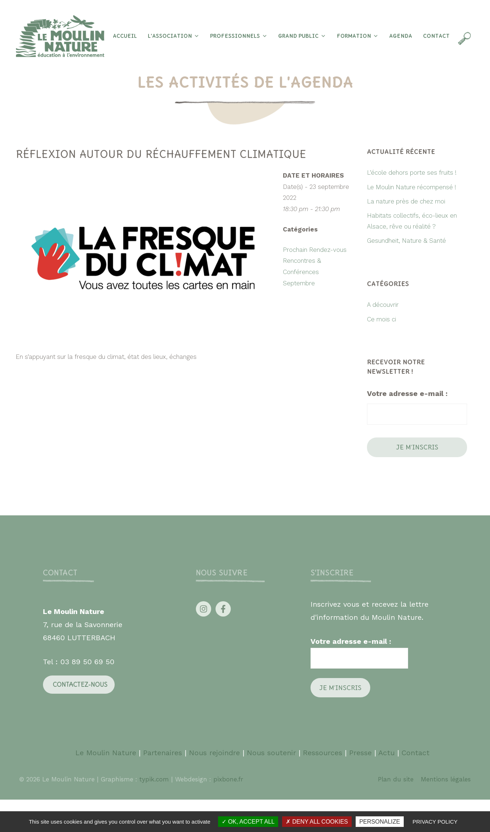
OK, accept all (248, 822)
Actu (386, 752)
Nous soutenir (271, 752)
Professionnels (238, 36)
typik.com (155, 779)
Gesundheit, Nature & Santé (406, 240)
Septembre (299, 283)
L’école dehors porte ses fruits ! (412, 172)
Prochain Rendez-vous (315, 249)
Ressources (322, 752)
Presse (360, 752)
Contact (436, 36)
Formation (357, 36)
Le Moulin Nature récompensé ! (411, 187)
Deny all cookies (317, 822)
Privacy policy (435, 822)
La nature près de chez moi (406, 201)
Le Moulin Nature (105, 752)
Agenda (400, 36)
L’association (173, 36)
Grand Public (302, 36)
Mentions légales (446, 779)
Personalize (379, 822)
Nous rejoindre (214, 752)
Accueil (125, 36)
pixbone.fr (227, 779)
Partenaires (164, 752)
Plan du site (396, 779)
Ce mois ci (381, 319)
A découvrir (383, 304)
